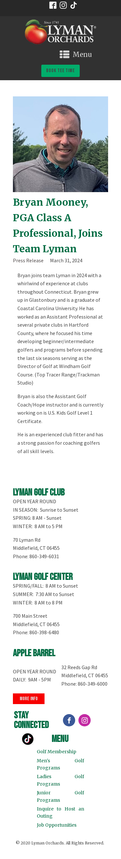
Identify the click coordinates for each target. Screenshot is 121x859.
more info (29, 699)
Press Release (28, 260)
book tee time (60, 71)
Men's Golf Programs (61, 764)
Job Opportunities (56, 825)
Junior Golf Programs (61, 796)
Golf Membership (56, 752)
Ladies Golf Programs (61, 780)
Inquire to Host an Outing (61, 812)
